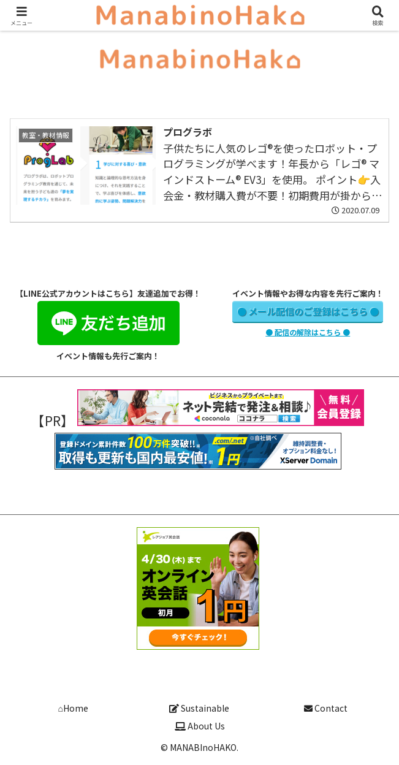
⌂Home (73, 708)
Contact (326, 708)
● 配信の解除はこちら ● (307, 332)
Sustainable (199, 708)
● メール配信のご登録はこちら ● (308, 311)
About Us (200, 726)
